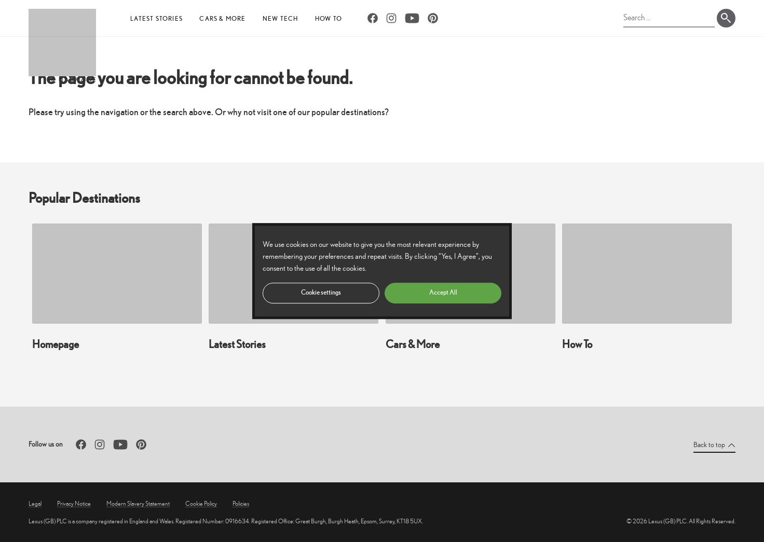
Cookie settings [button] (321, 292)
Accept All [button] (443, 292)
